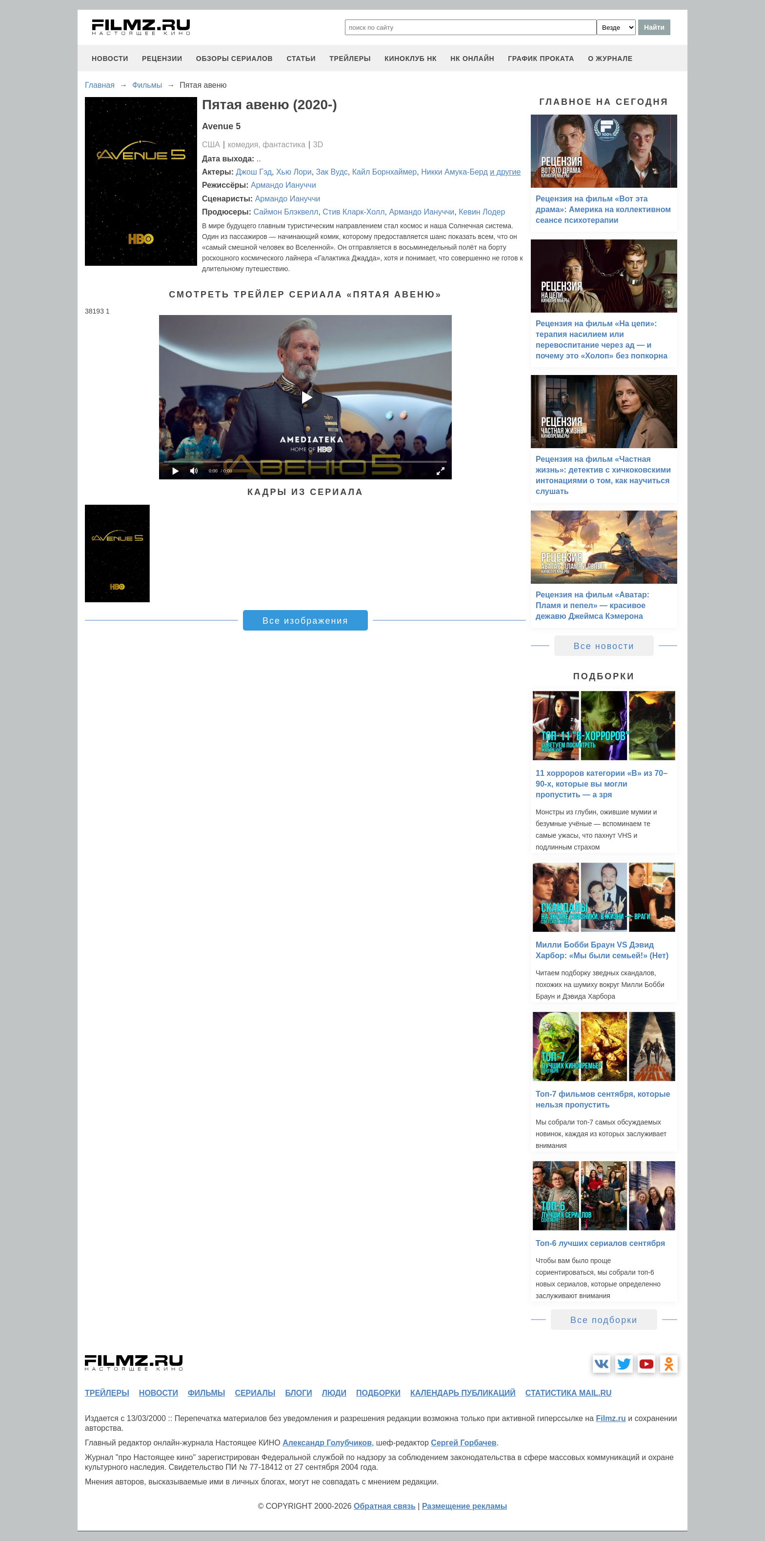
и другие (505, 172)
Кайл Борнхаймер (384, 172)
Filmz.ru (610, 1418)
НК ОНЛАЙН (472, 58)
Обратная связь (385, 1506)
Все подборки (604, 1320)
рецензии (162, 58)
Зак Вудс (332, 172)
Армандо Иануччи (283, 185)
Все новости (604, 646)
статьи (301, 58)
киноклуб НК (410, 58)
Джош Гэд (254, 172)
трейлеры (350, 58)
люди (334, 1393)
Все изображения (305, 621)
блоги (298, 1393)
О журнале (610, 58)
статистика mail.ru (568, 1393)
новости (110, 58)
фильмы (206, 1393)
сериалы (255, 1393)
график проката (541, 58)
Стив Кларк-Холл (353, 212)
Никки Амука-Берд (454, 172)
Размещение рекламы (464, 1506)
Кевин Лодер (482, 212)
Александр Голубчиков (327, 1443)
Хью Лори (294, 172)
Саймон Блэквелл (285, 212)
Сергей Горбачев (463, 1443)
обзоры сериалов (234, 58)
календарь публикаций (463, 1393)
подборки (378, 1393)
